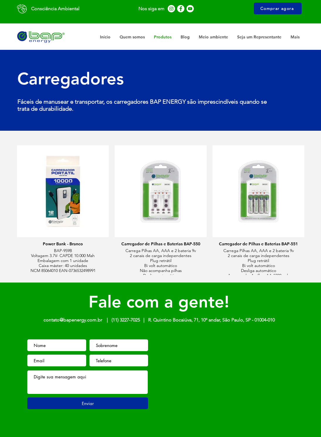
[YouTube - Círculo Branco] (190, 8)
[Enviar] (87, 403)
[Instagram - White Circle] (171, 8)
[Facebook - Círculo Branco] (180, 8)
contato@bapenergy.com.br (72, 320)
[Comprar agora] (278, 8)
